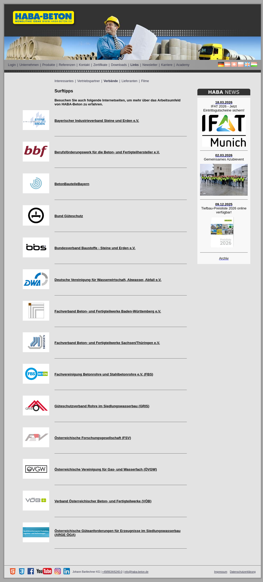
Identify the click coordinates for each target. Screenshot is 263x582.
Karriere (167, 65)
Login (12, 65)
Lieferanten (129, 81)
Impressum (220, 571)
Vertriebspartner (88, 81)
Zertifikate (100, 65)
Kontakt (84, 65)
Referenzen (67, 65)
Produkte (48, 65)
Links (134, 65)
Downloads (119, 65)
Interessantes (64, 81)
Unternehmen (29, 65)
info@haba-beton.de (136, 571)
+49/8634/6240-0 (112, 571)
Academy (182, 65)
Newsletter (149, 65)
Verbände (110, 81)
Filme (145, 81)
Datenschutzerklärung (243, 571)
